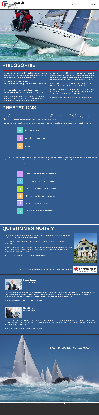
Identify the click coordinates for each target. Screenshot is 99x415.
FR (72, 4)
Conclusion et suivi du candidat (39, 211)
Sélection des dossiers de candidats (41, 196)
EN (81, 4)
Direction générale (33, 130)
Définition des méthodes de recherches (42, 181)
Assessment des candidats (37, 203)
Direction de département (36, 138)
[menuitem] (72, 4)
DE (76, 4)
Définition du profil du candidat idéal (41, 174)
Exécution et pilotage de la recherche (41, 189)
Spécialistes (30, 146)
